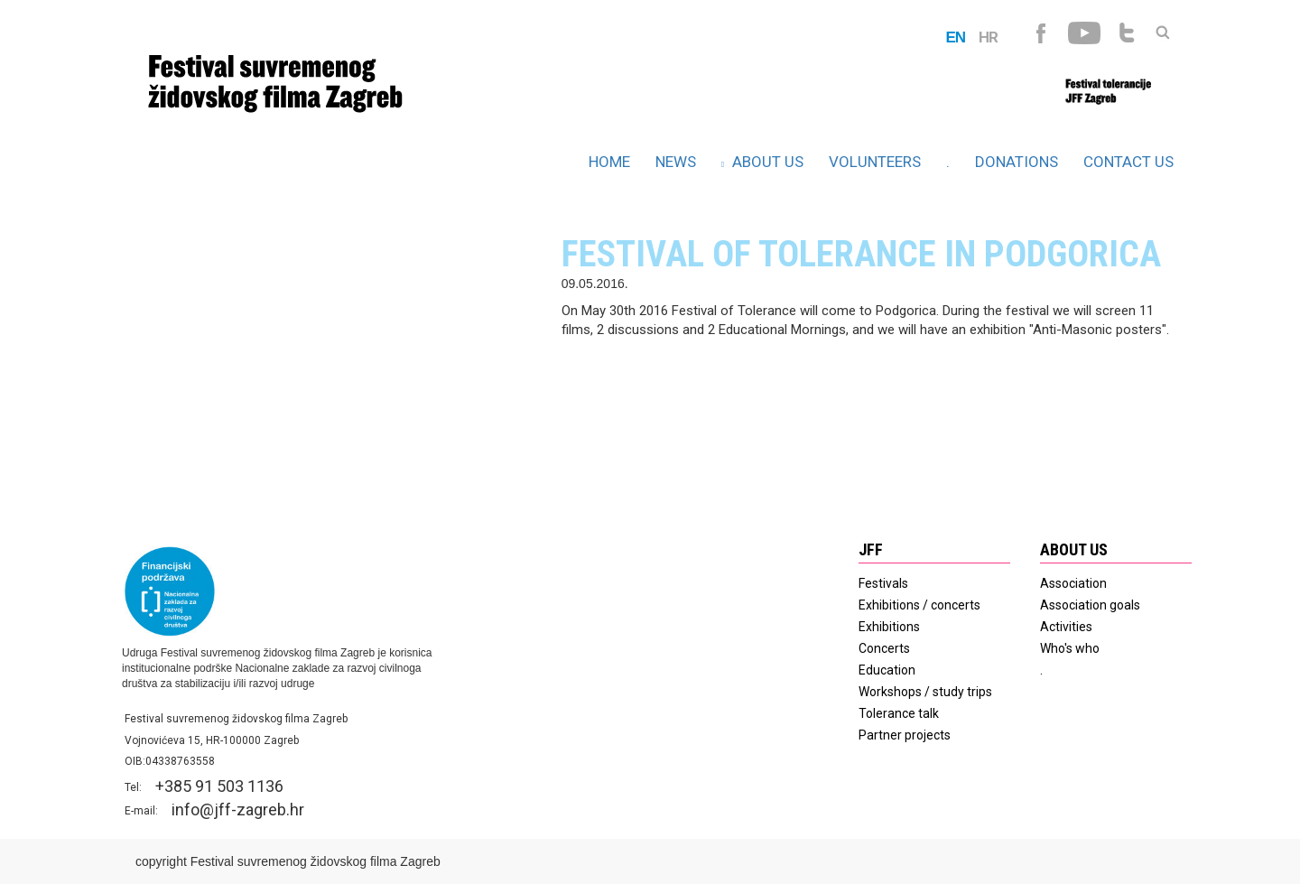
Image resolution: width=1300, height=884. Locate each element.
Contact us (1128, 162)
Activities (1066, 626)
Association (1073, 583)
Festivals (883, 583)
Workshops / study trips (925, 691)
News (675, 162)
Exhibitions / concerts (919, 605)
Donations (1016, 162)
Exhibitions (889, 626)
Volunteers (875, 162)
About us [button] (762, 162)
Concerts (884, 648)
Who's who (1070, 648)
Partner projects (905, 735)
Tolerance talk (899, 713)
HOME (609, 162)
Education (887, 670)
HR (988, 37)
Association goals (1090, 605)
